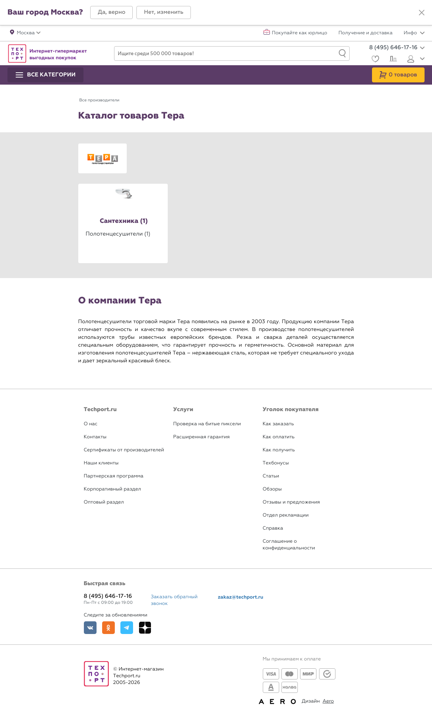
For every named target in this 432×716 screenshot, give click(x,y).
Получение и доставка (365, 33)
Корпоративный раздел (112, 489)
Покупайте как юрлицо (299, 33)
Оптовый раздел (104, 502)
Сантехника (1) (124, 221)
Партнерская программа (114, 476)
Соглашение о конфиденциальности (289, 545)
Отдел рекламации (286, 515)
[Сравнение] (392, 59)
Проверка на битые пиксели (207, 424)
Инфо (414, 33)
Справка (273, 528)
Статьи (271, 476)
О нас (91, 424)
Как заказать (278, 424)
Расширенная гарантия (201, 437)
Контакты (95, 437)
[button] (111, 12)
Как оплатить (279, 437)
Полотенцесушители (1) (118, 233)
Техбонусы (276, 463)
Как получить (279, 450)
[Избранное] (374, 60)
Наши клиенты (101, 463)
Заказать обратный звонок (174, 600)
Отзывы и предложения (291, 502)
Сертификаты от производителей (124, 450)
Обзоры (272, 489)
